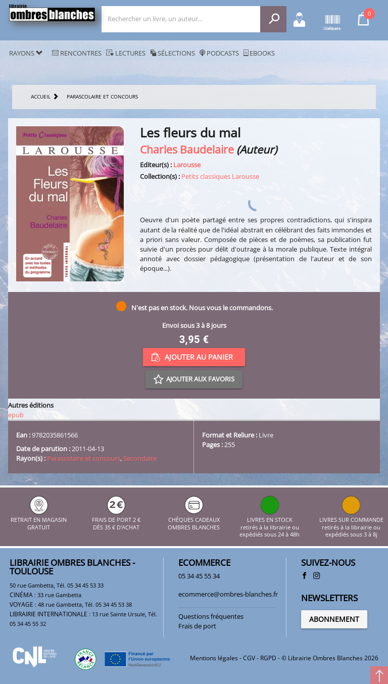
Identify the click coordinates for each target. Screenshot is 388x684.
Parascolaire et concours (83, 458)
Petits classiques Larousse (220, 176)
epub (16, 414)
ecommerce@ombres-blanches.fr (228, 594)
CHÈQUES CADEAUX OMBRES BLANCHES (194, 520)
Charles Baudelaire (187, 149)
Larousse (187, 164)
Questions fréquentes (211, 616)
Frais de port (197, 625)
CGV (249, 658)
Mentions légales (214, 658)
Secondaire (140, 458)
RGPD (268, 658)
